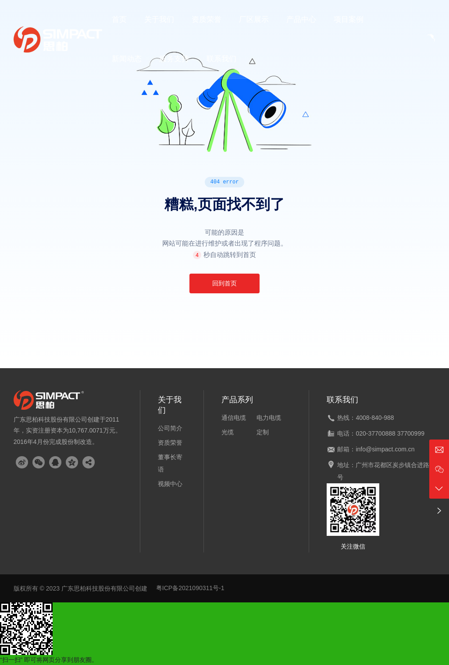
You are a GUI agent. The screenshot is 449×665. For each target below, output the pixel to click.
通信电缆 (233, 417)
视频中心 (170, 483)
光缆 (227, 432)
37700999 (410, 433)
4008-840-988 (375, 417)
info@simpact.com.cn (385, 449)
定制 (263, 432)
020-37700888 (375, 433)
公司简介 (170, 428)
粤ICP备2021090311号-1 (190, 587)
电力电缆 (269, 417)
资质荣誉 (170, 442)
